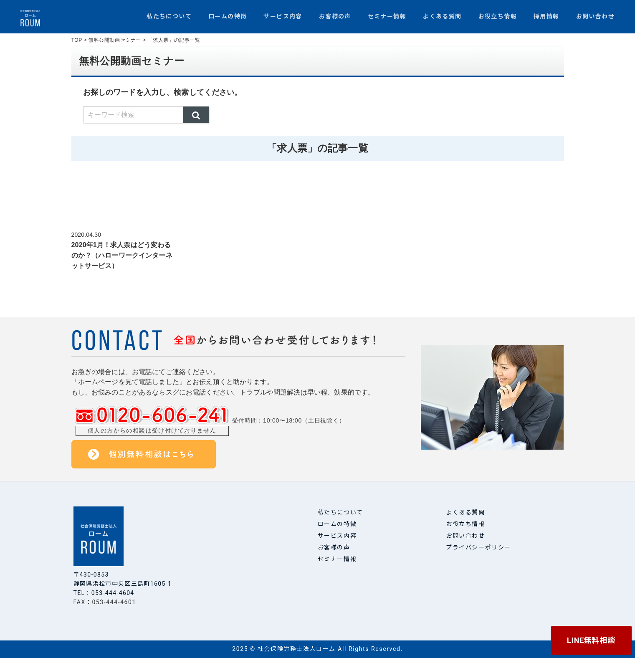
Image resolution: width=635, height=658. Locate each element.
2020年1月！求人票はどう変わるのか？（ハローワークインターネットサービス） (121, 255)
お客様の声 (335, 16)
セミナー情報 (387, 16)
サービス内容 (282, 16)
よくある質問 (442, 16)
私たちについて (169, 16)
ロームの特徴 (227, 16)
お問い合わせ (595, 16)
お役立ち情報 (497, 16)
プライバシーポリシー (478, 547)
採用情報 (546, 16)
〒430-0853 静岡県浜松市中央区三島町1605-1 (123, 579)
